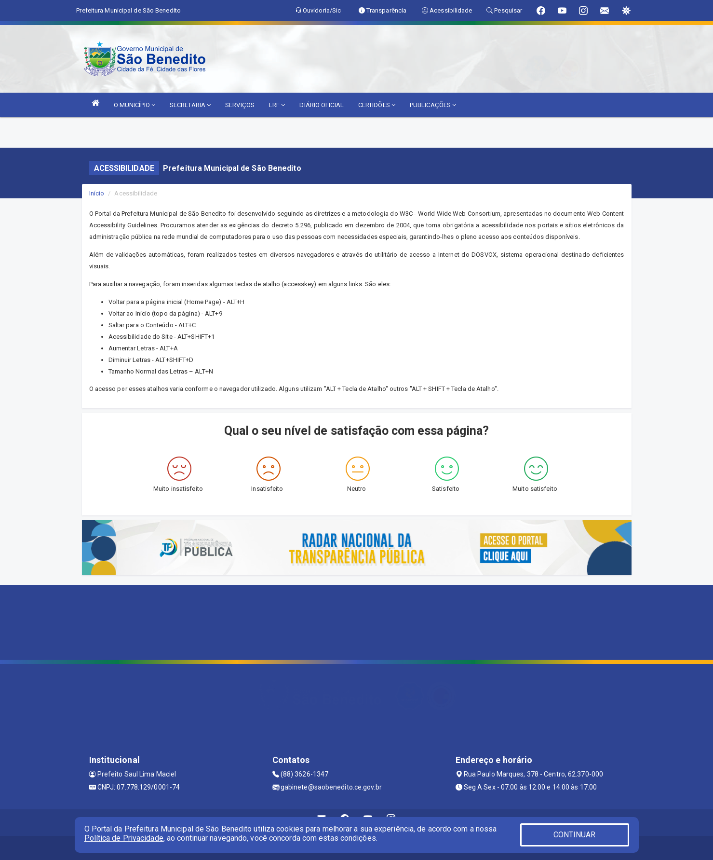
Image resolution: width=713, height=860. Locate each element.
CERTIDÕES (376, 105)
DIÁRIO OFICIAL (321, 105)
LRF (277, 105)
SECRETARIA (190, 105)
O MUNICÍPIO (134, 105)
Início (97, 193)
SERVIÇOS (240, 105)
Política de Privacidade (123, 838)
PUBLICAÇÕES (433, 105)
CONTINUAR (574, 834)
